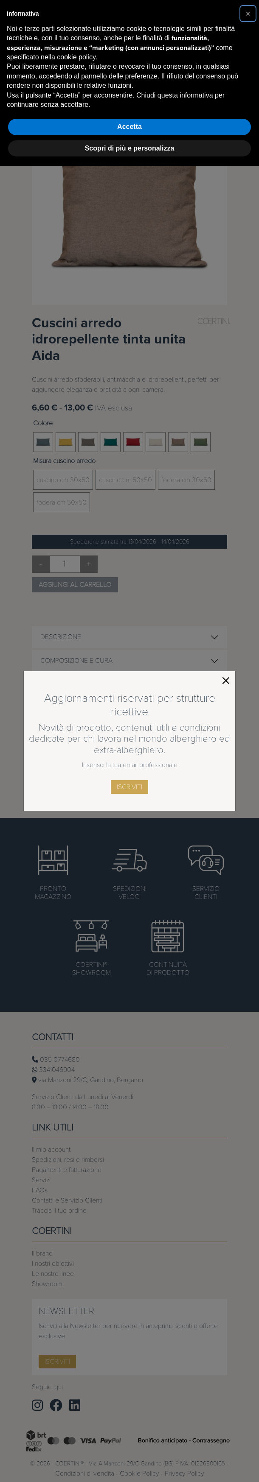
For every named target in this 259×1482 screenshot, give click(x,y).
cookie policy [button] (76, 57)
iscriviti (129, 787)
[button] (248, 13)
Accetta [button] (129, 126)
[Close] (226, 680)
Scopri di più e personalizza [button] (130, 148)
